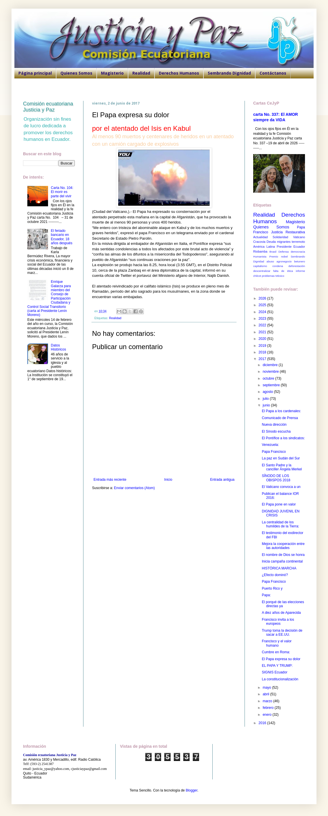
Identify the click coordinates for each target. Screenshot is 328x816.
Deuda (271, 241)
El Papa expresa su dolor (281, 659)
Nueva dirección (274, 425)
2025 (263, 305)
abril (266, 694)
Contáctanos (273, 73)
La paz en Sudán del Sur (281, 458)
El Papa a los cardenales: (281, 411)
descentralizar (261, 270)
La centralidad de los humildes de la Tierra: (280, 524)
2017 (263, 359)
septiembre (272, 385)
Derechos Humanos (179, 73)
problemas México (273, 275)
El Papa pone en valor (279, 504)
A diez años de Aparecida (281, 613)
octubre (269, 378)
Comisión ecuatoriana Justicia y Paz (48, 107)
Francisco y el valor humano (276, 643)
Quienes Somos (76, 73)
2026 (263, 298)
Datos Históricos (58, 347)
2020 (263, 339)
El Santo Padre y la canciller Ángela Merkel (282, 467)
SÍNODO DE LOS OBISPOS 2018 (276, 478)
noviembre (271, 372)
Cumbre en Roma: (276, 652)
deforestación (296, 266)
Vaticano (299, 237)
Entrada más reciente (110, 480)
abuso (270, 261)
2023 (263, 319)
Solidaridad (280, 237)
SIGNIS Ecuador (274, 672)
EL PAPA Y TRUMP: (277, 666)
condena (277, 266)
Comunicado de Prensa (280, 418)
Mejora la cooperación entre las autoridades (283, 546)
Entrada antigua (222, 480)
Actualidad (260, 237)
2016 (263, 723)
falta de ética (283, 270)
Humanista (259, 256)
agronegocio (284, 261)
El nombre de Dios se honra (283, 555)
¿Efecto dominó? (275, 575)
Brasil (273, 251)
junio (267, 405)
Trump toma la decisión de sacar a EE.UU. (282, 632)
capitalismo (260, 266)
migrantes (283, 241)
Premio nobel (278, 256)
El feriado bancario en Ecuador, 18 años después (62, 237)
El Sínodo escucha (276, 431)
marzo (268, 701)
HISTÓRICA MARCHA (279, 568)
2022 (263, 325)
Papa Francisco (274, 452)
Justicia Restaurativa (288, 232)
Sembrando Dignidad (229, 73)
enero (267, 715)
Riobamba (260, 251)
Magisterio (112, 73)
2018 (263, 352)
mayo (267, 688)
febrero (268, 708)
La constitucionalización (280, 679)
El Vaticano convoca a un (281, 487)
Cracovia (259, 241)
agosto (268, 392)
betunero (299, 261)
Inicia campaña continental (282, 561)
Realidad (141, 73)
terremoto (298, 241)
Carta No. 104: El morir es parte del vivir (62, 192)
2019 (263, 346)
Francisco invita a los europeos (278, 622)
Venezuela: (270, 445)
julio (266, 399)
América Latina (264, 246)
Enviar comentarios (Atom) (134, 488)
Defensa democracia (292, 251)
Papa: (266, 595)
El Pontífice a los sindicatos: (283, 438)
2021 (263, 332)
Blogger (191, 790)
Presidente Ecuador (291, 246)
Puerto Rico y (272, 588)
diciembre (271, 365)
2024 (263, 312)
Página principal (35, 73)
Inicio (168, 480)
